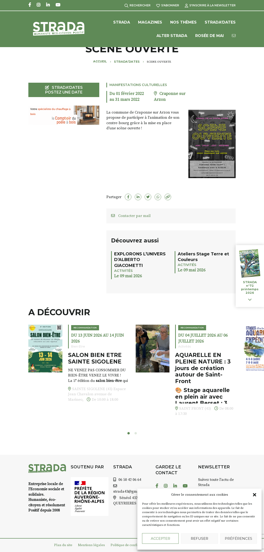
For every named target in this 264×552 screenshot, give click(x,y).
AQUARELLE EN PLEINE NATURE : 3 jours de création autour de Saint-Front (203, 368)
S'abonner (167, 5)
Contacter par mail (131, 215)
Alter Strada (171, 35)
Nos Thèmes (183, 22)
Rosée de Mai (209, 35)
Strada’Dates (220, 22)
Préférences (238, 538)
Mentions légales (91, 545)
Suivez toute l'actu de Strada (216, 482)
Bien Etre (78, 346)
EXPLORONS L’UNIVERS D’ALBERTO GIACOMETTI (140, 259)
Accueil (100, 61)
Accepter (160, 538)
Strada (121, 22)
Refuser (199, 538)
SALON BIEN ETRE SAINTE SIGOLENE (95, 358)
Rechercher (138, 5)
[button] (254, 494)
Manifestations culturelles (138, 85)
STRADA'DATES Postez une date (64, 89)
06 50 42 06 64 (129, 479)
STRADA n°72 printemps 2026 (250, 287)
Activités (123, 271)
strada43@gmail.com (131, 491)
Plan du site (63, 545)
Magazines (150, 22)
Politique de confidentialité (131, 545)
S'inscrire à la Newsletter (210, 5)
